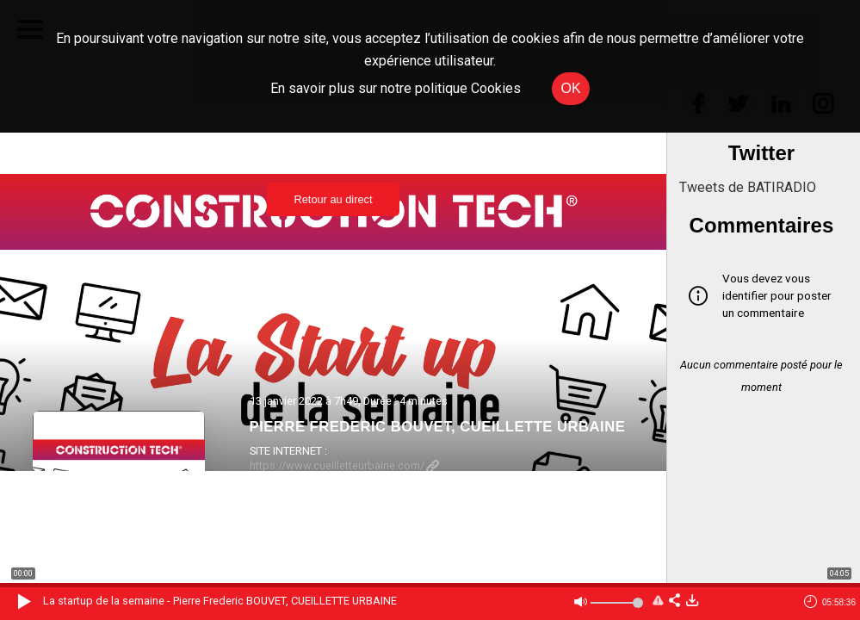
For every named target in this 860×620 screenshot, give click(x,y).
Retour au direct (333, 199)
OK (570, 88)
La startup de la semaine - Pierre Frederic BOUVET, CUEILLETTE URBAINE (220, 600)
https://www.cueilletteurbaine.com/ (344, 465)
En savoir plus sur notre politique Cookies (395, 88)
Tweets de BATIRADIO (747, 187)
